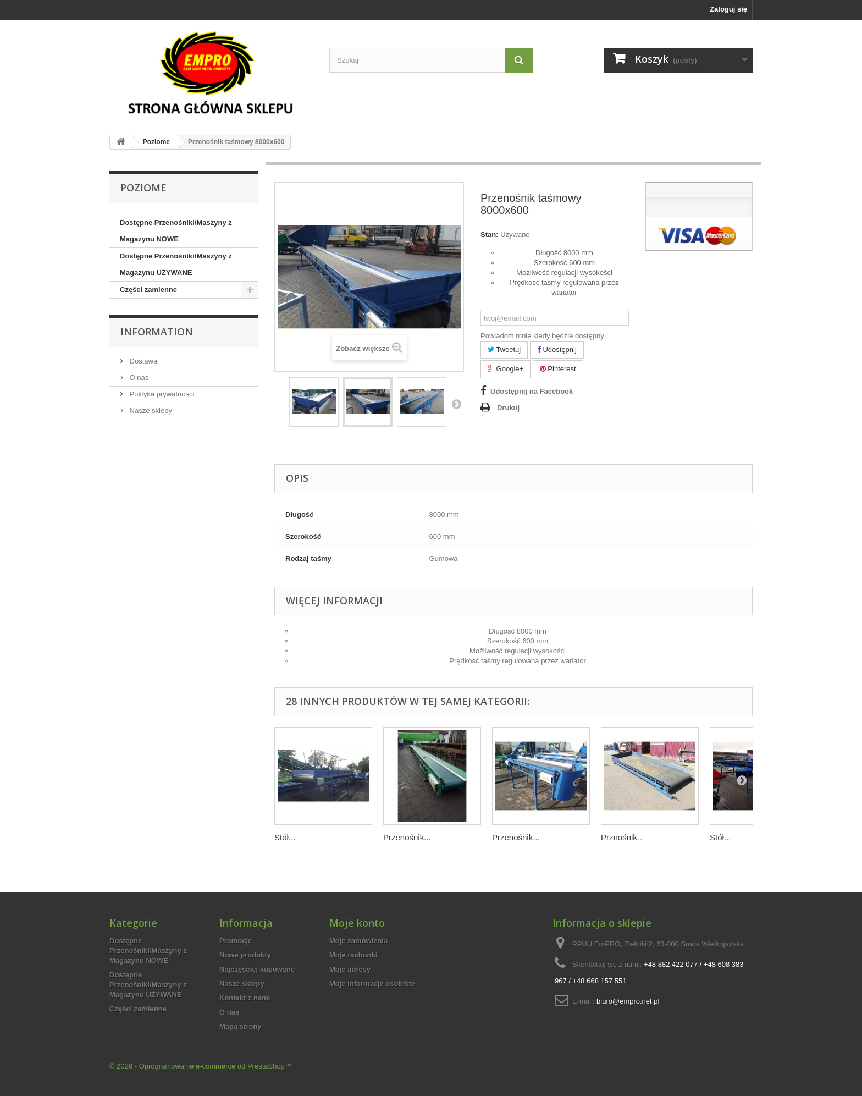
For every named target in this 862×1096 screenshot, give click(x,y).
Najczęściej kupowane (257, 969)
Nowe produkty (245, 955)
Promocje (235, 941)
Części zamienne (148, 289)
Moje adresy (350, 969)
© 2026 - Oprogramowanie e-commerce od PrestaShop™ (200, 1066)
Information (156, 331)
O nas (138, 377)
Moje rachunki (353, 955)
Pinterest (558, 369)
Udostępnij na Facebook (531, 391)
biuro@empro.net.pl (627, 1001)
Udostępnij (557, 349)
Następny (456, 403)
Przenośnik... (407, 837)
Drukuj (508, 408)
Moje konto (357, 922)
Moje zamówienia (358, 941)
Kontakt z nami (244, 998)
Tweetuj (504, 349)
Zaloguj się (728, 9)
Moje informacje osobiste (372, 983)
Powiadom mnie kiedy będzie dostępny (542, 336)
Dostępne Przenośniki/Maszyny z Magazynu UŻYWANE (176, 264)
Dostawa (142, 361)
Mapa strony (240, 1026)
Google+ (505, 369)
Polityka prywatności (161, 394)
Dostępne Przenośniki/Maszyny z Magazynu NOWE (176, 230)
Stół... (284, 837)
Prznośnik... (622, 837)
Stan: (489, 234)
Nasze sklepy (150, 410)
